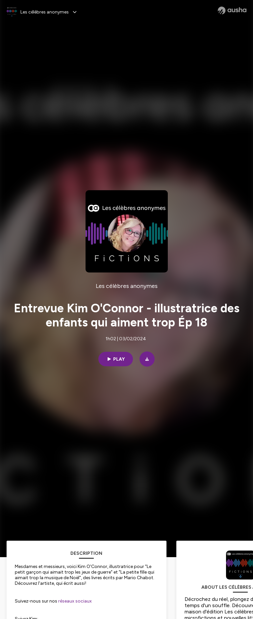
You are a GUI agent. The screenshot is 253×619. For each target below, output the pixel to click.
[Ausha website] (232, 10)
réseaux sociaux (74, 601)
